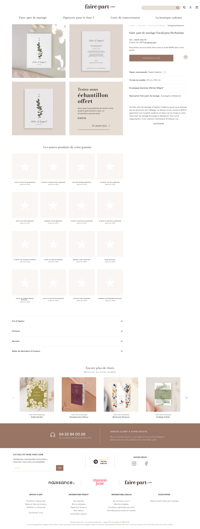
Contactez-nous (36, 513)
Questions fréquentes (36, 501)
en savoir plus (150, 42)
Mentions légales (121, 504)
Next (186, 397)
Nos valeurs (79, 510)
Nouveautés (78, 501)
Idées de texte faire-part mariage (164, 501)
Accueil (132, 26)
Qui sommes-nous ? (121, 501)
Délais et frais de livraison (36, 504)
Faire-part (142, 26)
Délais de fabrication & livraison (26, 351)
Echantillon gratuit (79, 514)
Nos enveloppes (78, 504)
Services (16, 341)
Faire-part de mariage (156, 26)
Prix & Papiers (18, 321)
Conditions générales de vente (121, 507)
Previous (13, 397)
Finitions (16, 331)
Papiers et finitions (79, 507)
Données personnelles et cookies (121, 510)
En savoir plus (99, 125)
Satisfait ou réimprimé (36, 507)
